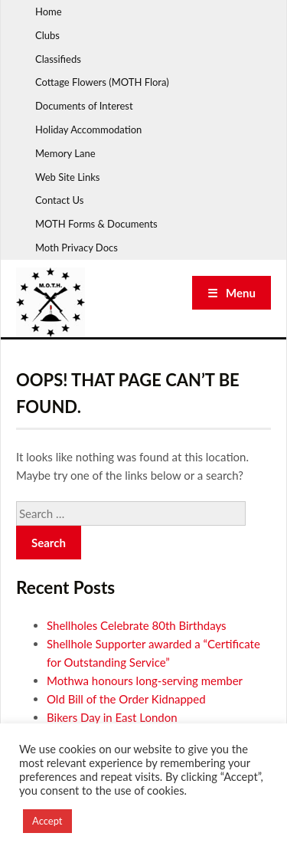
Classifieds (58, 59)
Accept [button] (47, 821)
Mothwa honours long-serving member (145, 680)
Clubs (47, 35)
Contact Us (59, 200)
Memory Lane (65, 153)
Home (48, 11)
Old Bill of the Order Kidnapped (126, 699)
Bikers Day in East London (112, 717)
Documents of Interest (84, 106)
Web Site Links (67, 177)
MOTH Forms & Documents (96, 224)
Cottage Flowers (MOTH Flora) (102, 82)
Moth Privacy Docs (76, 247)
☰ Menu (231, 293)
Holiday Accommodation (88, 129)
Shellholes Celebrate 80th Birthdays (137, 625)
